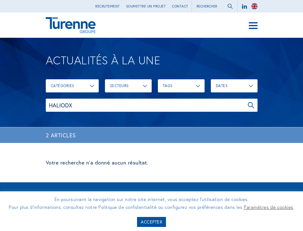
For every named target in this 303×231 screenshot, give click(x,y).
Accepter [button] (151, 222)
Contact (180, 6)
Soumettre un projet (146, 6)
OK (251, 105)
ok (230, 6)
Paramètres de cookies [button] (268, 207)
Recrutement (107, 6)
